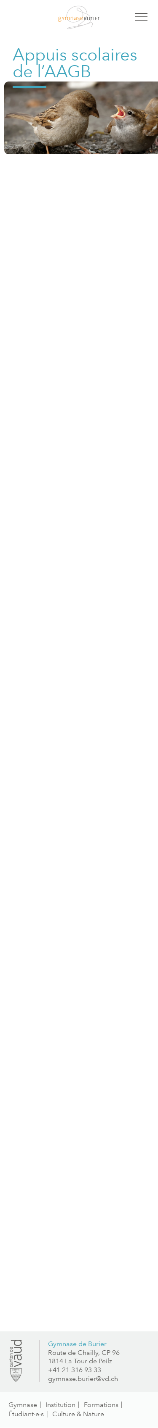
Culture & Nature (78, 1414)
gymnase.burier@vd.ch (83, 1379)
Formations (101, 1405)
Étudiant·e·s (26, 1414)
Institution (60, 1405)
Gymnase (22, 1405)
